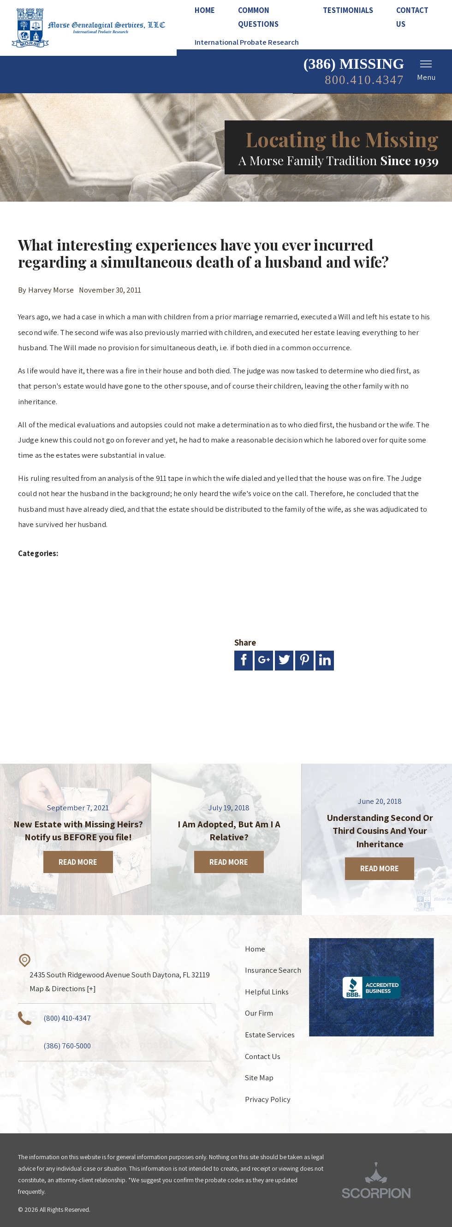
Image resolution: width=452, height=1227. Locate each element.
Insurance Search (273, 970)
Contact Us (262, 1056)
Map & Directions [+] (63, 988)
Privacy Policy (268, 1099)
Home (255, 949)
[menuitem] (210, 11)
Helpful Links (267, 992)
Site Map (259, 1077)
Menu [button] (426, 70)
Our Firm (259, 1013)
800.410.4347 (364, 80)
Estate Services (270, 1034)
